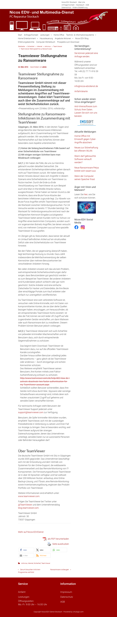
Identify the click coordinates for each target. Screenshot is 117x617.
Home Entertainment (27, 38)
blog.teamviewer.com (28, 508)
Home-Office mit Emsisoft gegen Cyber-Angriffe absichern (85, 139)
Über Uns (81, 2)
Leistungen (45, 35)
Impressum (80, 5)
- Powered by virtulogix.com (73, 612)
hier (86, 194)
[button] (26, 550)
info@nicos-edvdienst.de (86, 86)
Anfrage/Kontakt (68, 5)
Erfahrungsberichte (26, 42)
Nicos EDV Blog (81, 38)
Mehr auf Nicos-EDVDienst (31, 532)
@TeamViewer (25, 505)
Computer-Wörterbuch (45, 42)
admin (44, 67)
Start (20, 35)
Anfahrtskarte (81, 91)
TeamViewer (57, 46)
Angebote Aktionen (63, 38)
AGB (87, 5)
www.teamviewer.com (29, 496)
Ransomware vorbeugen (59, 570)
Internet (39, 46)
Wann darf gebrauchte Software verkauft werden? (85, 159)
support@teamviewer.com (30, 412)
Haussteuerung (46, 38)
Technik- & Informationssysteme (80, 35)
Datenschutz (66, 7)
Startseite (21, 46)
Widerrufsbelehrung (80, 7)
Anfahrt (21, 592)
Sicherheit (30, 46)
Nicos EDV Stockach (69, 2)
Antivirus (48, 46)
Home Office (59, 35)
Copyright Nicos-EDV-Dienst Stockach (48, 612)
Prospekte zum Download (68, 42)
